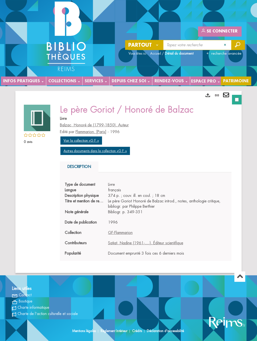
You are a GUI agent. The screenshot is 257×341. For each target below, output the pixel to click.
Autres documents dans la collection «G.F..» (95, 151)
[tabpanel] (128, 182)
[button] (37, 117)
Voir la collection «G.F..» (81, 140)
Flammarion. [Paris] (91, 132)
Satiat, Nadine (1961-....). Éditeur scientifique (145, 243)
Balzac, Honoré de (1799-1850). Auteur (94, 125)
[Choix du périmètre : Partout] (144, 45)
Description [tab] (79, 167)
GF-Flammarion (120, 233)
